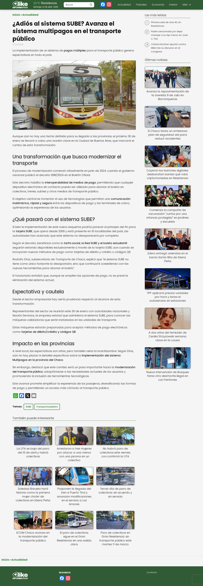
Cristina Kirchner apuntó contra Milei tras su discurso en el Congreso (168, 48)
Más (185, 4)
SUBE (28, 406)
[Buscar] (91, 4)
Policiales (141, 4)
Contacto (152, 572)
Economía (158, 4)
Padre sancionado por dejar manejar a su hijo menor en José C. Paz (169, 35)
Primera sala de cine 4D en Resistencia (166, 24)
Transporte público (47, 406)
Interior (173, 4)
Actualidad (124, 4)
